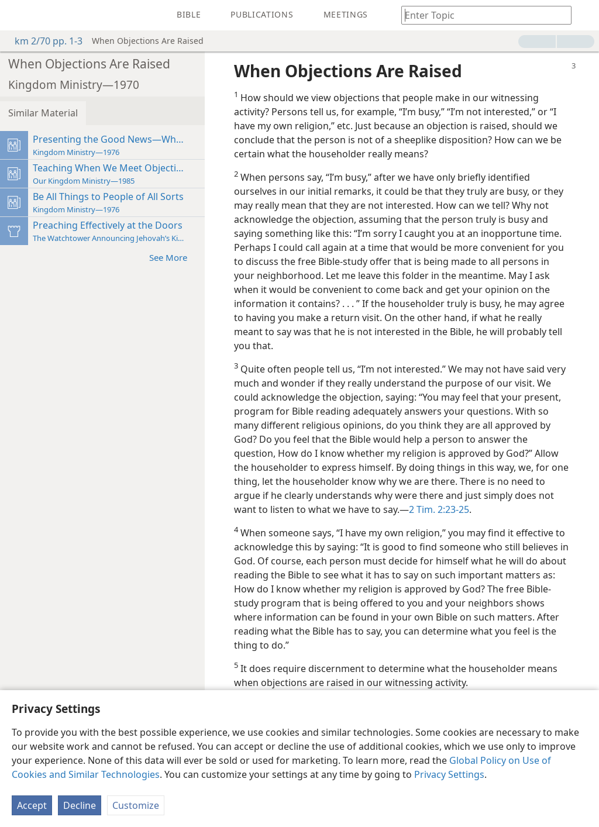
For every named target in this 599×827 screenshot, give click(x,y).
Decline (79, 805)
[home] (17, 15)
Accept (32, 805)
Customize (135, 805)
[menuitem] (17, 15)
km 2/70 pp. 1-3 (42, 41)
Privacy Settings (449, 774)
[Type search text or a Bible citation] (481, 14)
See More (174, 257)
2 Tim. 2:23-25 (439, 509)
